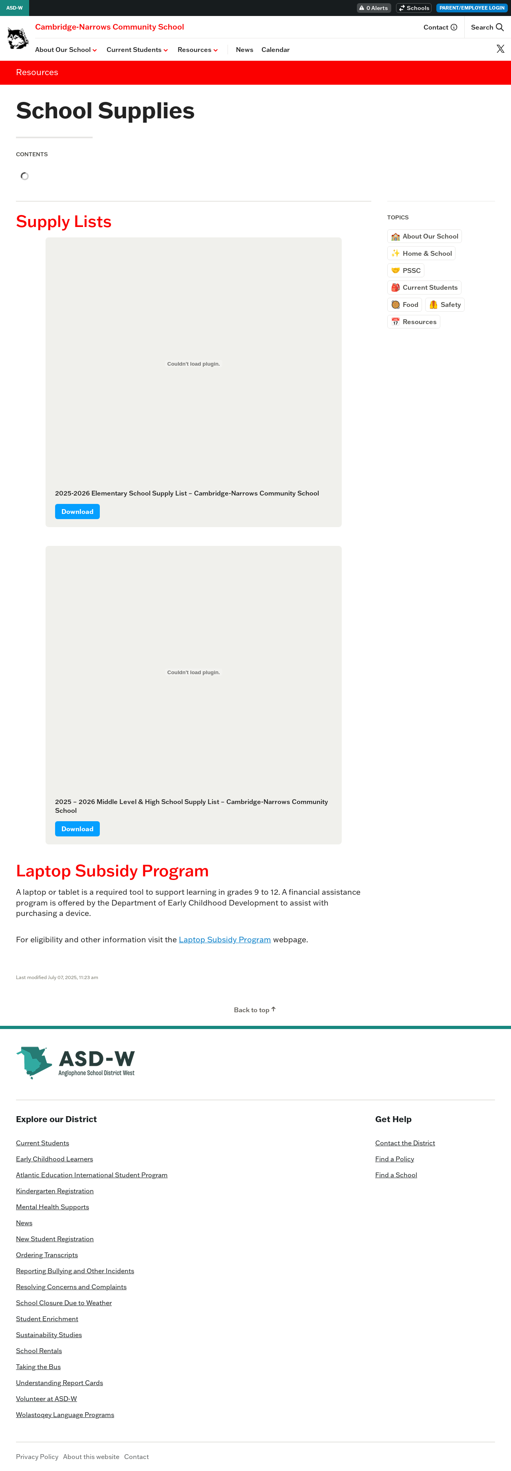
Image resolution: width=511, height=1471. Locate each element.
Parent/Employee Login (472, 8)
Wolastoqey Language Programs (65, 1415)
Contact (441, 27)
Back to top (255, 1009)
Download (77, 512)
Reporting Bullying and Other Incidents (75, 1271)
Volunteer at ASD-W (46, 1399)
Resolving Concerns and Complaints (71, 1287)
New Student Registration (55, 1239)
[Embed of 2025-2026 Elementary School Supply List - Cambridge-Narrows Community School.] (193, 364)
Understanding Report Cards (59, 1383)
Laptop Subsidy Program (225, 939)
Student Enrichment (47, 1319)
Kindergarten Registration (55, 1191)
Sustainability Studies (49, 1335)
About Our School (67, 50)
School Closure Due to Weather (64, 1303)
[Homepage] (109, 27)
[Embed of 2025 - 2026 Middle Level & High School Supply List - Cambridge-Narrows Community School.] (193, 672)
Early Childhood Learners (54, 1159)
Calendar (275, 50)
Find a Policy (394, 1159)
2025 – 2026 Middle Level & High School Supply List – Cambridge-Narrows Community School (191, 806)
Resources (199, 50)
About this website (91, 1457)
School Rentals (39, 1351)
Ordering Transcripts (47, 1255)
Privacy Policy (37, 1457)
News (245, 50)
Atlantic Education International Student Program (92, 1175)
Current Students (138, 50)
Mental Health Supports (52, 1207)
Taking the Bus (38, 1367)
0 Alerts (373, 8)
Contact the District (405, 1143)
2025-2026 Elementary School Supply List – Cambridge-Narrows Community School (187, 493)
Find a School (396, 1175)
